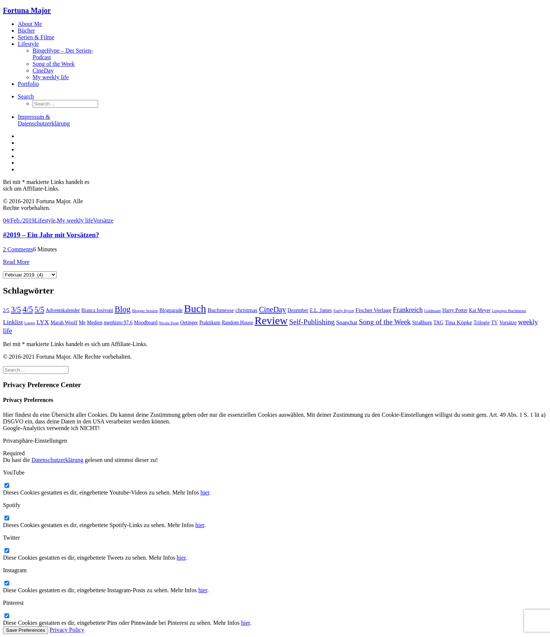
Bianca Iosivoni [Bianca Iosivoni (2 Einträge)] (97, 310)
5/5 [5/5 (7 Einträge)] (39, 309)
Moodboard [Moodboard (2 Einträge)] (146, 322)
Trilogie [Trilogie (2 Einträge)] (482, 322)
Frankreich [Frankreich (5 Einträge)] (408, 310)
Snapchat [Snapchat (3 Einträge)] (346, 322)
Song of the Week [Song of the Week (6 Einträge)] (384, 322)
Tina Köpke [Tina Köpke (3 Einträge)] (458, 322)
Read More (16, 262)
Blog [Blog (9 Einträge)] (123, 309)
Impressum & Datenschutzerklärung (44, 120)
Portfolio (28, 84)
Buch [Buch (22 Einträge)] (195, 308)
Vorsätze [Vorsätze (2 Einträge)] (508, 322)
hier (204, 492)
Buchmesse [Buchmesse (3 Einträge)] (221, 310)
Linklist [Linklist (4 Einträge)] (13, 322)
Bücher (26, 30)
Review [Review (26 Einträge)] (271, 320)
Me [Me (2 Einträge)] (82, 322)
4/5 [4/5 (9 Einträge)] (28, 309)
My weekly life (51, 77)
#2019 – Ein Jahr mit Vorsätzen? (51, 235)
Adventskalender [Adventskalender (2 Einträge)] (63, 310)
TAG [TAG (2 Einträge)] (438, 322)
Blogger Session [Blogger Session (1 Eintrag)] (145, 311)
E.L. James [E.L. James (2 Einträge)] (321, 310)
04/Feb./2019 (18, 220)
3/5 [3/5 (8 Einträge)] (16, 309)
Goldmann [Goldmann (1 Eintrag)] (432, 311)
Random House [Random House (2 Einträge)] (237, 322)
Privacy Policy (67, 630)
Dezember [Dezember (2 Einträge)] (298, 310)
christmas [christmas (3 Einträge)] (246, 310)
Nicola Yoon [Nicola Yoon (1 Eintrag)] (169, 323)
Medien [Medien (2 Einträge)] (95, 322)
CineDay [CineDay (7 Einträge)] (272, 309)
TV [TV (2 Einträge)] (494, 322)
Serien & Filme (36, 37)
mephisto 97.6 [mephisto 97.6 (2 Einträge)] (118, 322)
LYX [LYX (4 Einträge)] (43, 322)
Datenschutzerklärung (57, 460)
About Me (30, 24)
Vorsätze (103, 220)
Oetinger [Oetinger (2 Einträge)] (189, 322)
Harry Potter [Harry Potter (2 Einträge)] (454, 310)
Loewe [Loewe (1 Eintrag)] (29, 323)
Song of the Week (54, 64)
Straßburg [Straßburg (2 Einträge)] (422, 322)
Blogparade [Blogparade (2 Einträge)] (170, 310)
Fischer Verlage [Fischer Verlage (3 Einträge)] (373, 310)
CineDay (43, 70)
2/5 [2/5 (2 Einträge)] (6, 310)
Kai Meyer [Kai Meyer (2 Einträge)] (480, 310)
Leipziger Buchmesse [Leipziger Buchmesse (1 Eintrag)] (509, 311)
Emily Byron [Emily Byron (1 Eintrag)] (343, 311)
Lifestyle (28, 44)
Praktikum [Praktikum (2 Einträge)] (210, 322)
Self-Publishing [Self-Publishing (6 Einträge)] (312, 322)
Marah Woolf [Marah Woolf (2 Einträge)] (64, 322)
